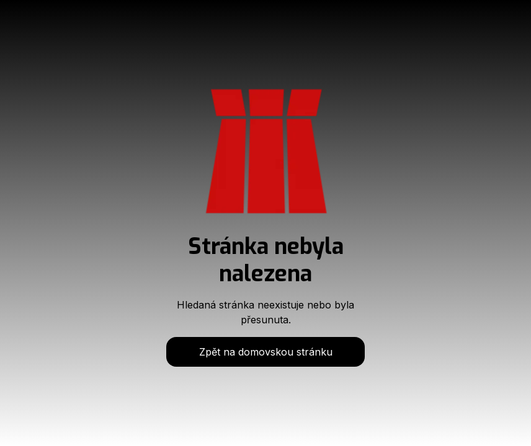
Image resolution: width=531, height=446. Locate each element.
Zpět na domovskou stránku (265, 352)
